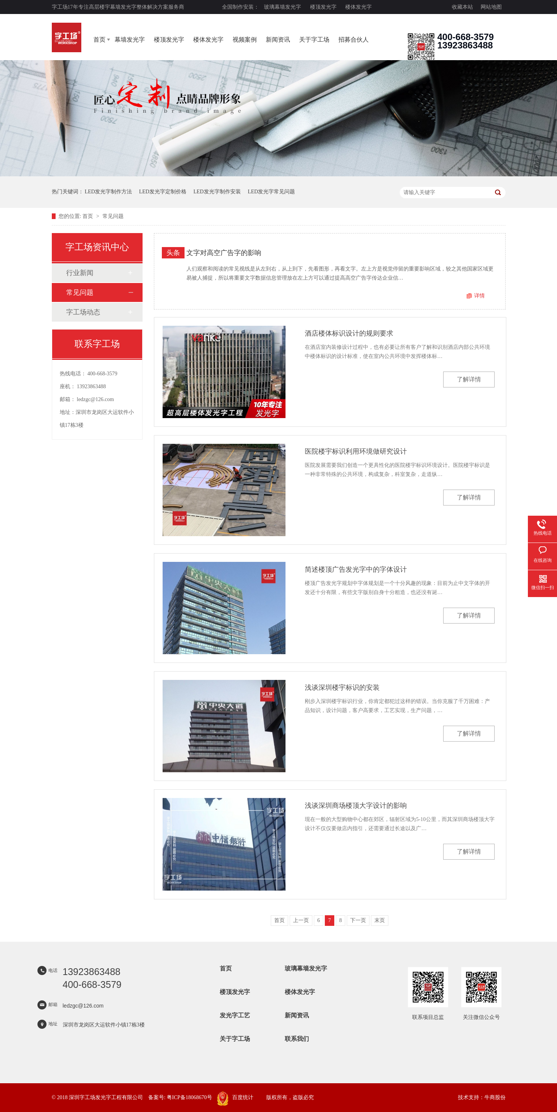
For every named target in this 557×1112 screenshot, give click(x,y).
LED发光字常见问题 (271, 191)
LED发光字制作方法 (108, 191)
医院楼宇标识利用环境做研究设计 (356, 451)
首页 (99, 39)
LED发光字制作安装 (216, 191)
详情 (479, 296)
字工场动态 (83, 312)
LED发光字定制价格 (162, 191)
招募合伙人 (353, 39)
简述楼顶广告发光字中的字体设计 (356, 569)
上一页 (301, 920)
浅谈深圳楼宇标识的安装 (342, 687)
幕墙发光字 (130, 39)
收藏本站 (462, 7)
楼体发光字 (358, 7)
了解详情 (469, 379)
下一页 (358, 920)
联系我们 (297, 1039)
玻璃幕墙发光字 (282, 7)
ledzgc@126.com (95, 399)
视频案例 (245, 39)
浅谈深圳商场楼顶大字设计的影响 (356, 805)
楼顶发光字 (323, 7)
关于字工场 (314, 39)
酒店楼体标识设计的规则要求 (349, 333)
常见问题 (113, 216)
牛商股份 (495, 1097)
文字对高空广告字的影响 (223, 253)
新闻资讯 (278, 39)
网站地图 (491, 7)
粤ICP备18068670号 (189, 1097)
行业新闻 (79, 273)
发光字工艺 (235, 1015)
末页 (379, 920)
